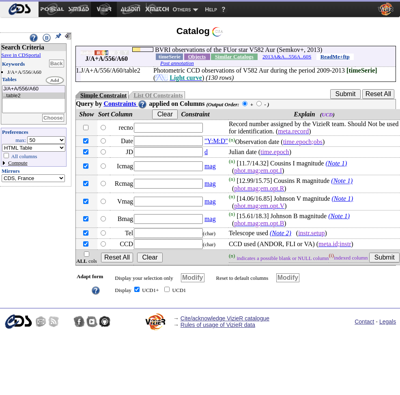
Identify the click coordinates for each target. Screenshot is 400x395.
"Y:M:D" (216, 140)
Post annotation (177, 63)
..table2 (33, 95)
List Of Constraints (158, 95)
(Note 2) (280, 233)
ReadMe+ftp (335, 57)
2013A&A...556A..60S (286, 57)
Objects (197, 57)
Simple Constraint (103, 95)
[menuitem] (19, 9)
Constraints (125, 103)
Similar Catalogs (234, 57)
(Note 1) (336, 163)
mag (210, 166)
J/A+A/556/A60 (33, 89)
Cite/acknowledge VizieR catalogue (225, 318)
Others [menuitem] (182, 9)
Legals (387, 321)
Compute (18, 163)
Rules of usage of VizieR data (218, 325)
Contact (364, 321)
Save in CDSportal (21, 55)
